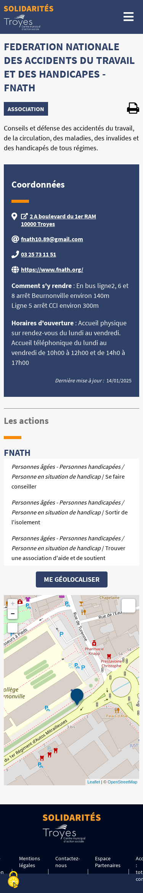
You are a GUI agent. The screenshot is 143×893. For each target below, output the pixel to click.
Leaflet (93, 782)
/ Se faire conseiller (68, 476)
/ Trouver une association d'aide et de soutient (68, 548)
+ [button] (13, 603)
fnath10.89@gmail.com (52, 239)
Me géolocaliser (72, 579)
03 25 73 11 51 (38, 254)
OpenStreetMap (122, 782)
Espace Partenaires (108, 862)
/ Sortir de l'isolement (69, 512)
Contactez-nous (67, 862)
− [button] (13, 614)
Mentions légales (29, 862)
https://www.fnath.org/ (52, 269)
